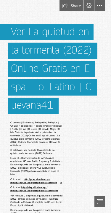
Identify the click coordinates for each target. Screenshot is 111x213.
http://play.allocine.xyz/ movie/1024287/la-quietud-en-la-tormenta (34, 189)
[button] (71, 5)
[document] (55, 106)
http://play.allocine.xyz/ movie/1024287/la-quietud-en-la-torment (33, 181)
